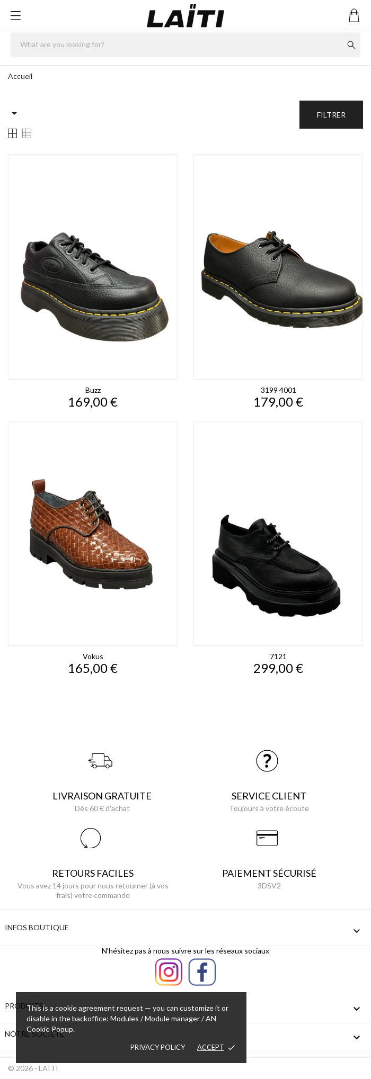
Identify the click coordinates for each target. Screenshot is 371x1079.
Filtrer (331, 114)
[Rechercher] (185, 44)
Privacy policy (157, 1047)
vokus (93, 656)
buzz (93, 389)
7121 (278, 656)
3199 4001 (278, 389)
